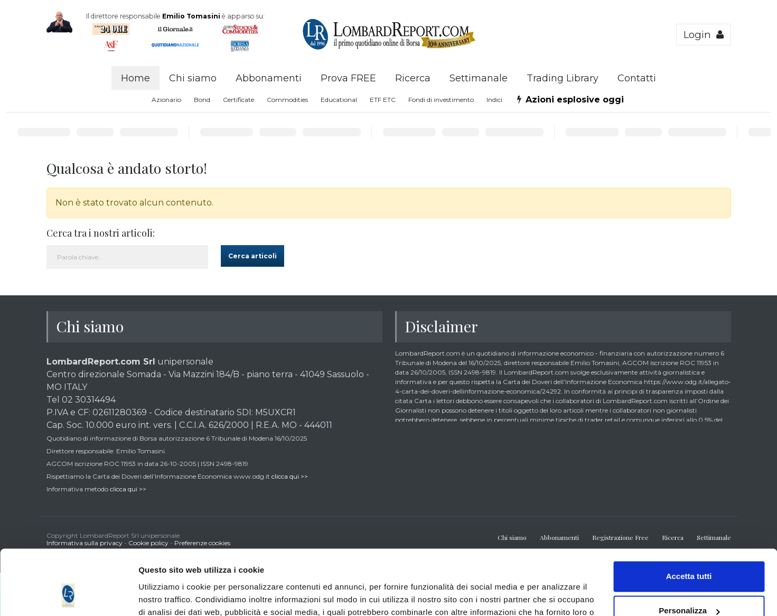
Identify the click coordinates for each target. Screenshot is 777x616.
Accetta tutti (689, 517)
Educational (339, 100)
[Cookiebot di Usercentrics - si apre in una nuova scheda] (68, 595)
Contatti (636, 78)
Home (135, 78)
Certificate (238, 100)
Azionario (166, 100)
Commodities (287, 100)
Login (704, 35)
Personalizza (689, 551)
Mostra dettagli (166, 595)
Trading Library (562, 78)
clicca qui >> (290, 476)
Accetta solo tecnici (689, 586)
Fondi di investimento (441, 100)
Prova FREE (348, 78)
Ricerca (412, 78)
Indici (494, 100)
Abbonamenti (269, 78)
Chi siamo (193, 78)
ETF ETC (383, 100)
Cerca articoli (252, 256)
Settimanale (479, 78)
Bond (202, 100)
